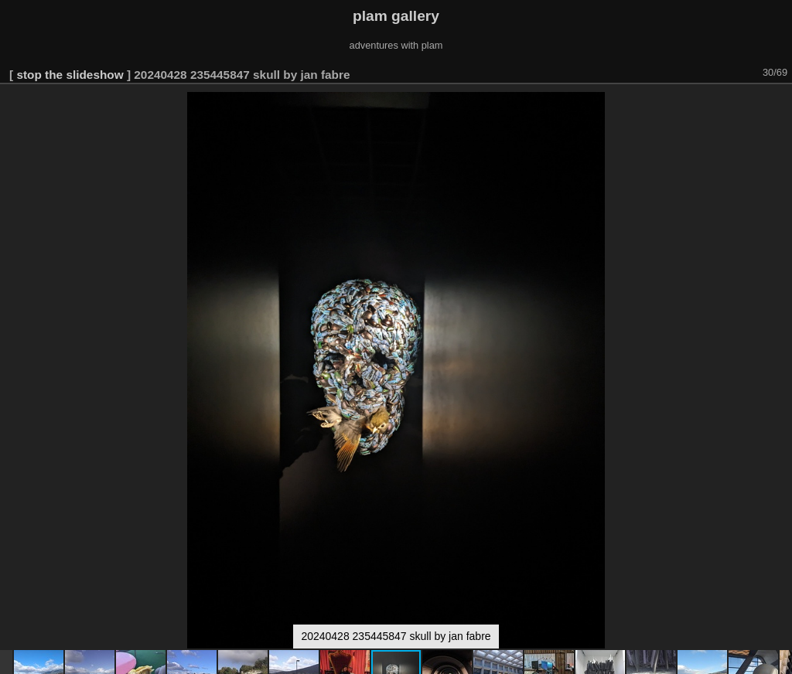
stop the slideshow (69, 74)
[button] (778, 106)
